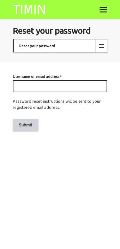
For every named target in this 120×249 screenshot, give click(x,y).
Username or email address (36, 76)
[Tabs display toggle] (101, 46)
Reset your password (37, 48)
